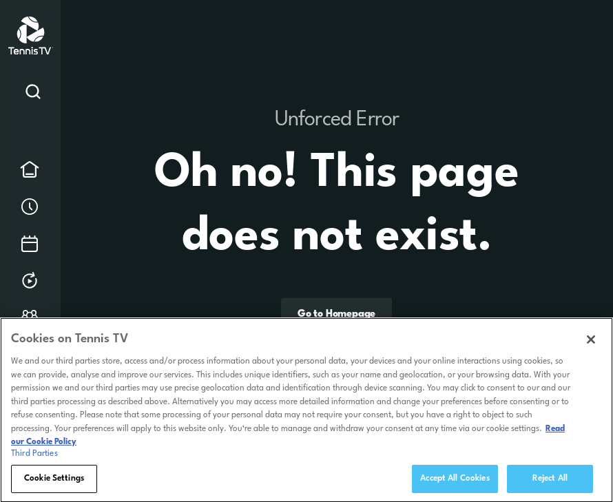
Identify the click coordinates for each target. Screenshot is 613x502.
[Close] (591, 343)
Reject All (550, 483)
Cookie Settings (54, 483)
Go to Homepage (336, 314)
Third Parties (34, 458)
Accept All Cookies (454, 483)
